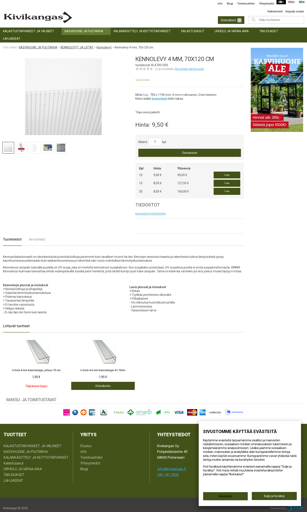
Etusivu (85, 439)
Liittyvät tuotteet (16, 319)
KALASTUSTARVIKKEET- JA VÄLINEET (28, 31)
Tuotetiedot (12, 232)
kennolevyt (159, 98)
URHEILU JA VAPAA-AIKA (232, 31)
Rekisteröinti (275, 11)
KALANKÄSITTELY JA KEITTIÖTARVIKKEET (142, 31)
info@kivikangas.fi (171, 462)
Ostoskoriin (189, 153)
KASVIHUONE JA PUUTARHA (84, 31)
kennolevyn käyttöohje (150, 207)
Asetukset (225, 497)
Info (217, 3)
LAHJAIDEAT (11, 38)
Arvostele (189, 69)
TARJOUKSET (268, 31)
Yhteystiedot (264, 3)
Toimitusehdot (243, 3)
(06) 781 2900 (168, 468)
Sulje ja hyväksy (274, 497)
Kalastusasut (192, 31)
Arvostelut (37, 232)
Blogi (227, 3)
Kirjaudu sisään (294, 11)
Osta (226, 173)
